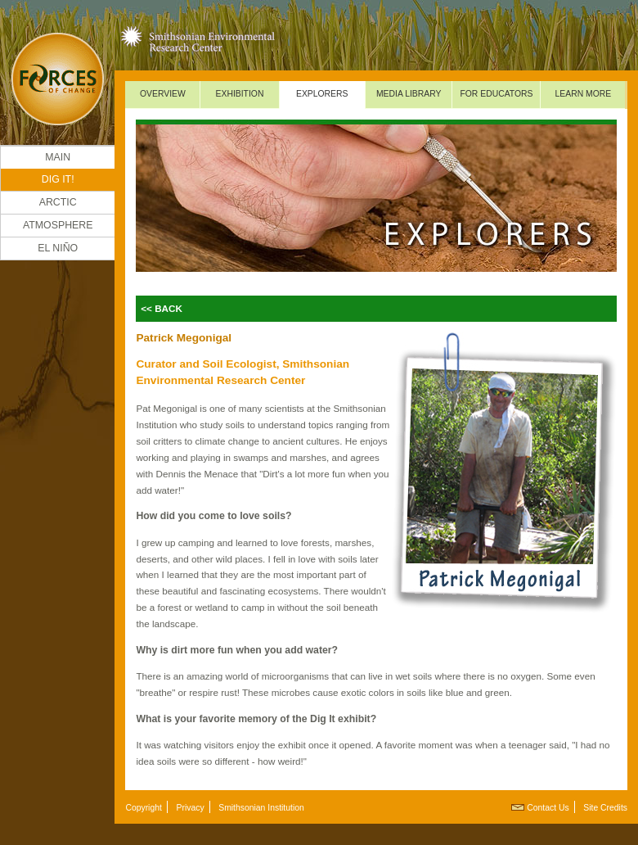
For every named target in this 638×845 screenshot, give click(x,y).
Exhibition (240, 93)
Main (57, 157)
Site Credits (605, 807)
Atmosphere (58, 225)
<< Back (161, 308)
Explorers (322, 93)
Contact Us (547, 807)
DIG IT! (58, 179)
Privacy (190, 807)
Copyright (143, 807)
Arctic (58, 202)
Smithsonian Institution (261, 807)
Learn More (583, 93)
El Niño (58, 248)
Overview (163, 93)
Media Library (409, 93)
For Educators (496, 93)
